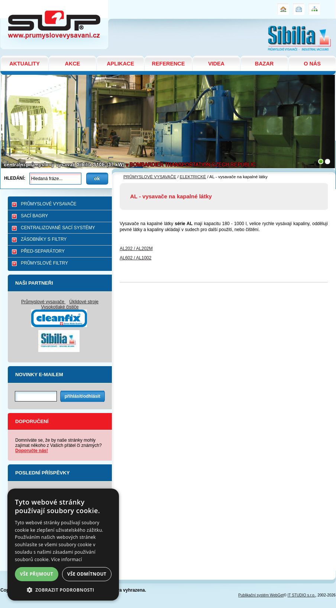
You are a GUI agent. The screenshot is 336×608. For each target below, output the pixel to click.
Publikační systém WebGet (261, 595)
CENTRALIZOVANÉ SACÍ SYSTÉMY (58, 227)
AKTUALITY (24, 64)
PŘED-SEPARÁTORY (43, 251)
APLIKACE (120, 64)
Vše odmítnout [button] (86, 574)
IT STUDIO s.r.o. (302, 595)
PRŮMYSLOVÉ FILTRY (44, 263)
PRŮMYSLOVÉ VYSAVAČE (49, 204)
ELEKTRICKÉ (193, 177)
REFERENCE (168, 64)
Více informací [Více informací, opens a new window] (66, 559)
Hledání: (14, 178)
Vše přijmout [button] (36, 574)
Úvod (282, 6)
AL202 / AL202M (136, 248)
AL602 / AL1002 (135, 257)
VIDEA (216, 64)
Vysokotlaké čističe (60, 307)
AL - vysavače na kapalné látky (41, 3)
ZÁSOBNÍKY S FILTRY (44, 239)
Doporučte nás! (31, 450)
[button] (63, 589)
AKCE (72, 64)
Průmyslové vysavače (43, 301)
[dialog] (63, 545)
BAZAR (264, 64)
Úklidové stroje (83, 301)
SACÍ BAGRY (34, 215)
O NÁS (312, 64)
